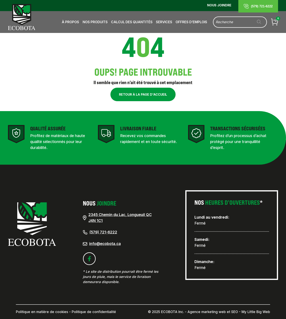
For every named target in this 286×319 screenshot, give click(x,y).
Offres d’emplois (191, 22)
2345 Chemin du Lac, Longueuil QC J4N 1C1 (117, 218)
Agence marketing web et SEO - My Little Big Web (228, 312)
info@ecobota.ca (105, 243)
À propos (70, 22)
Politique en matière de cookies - (43, 312)
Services (164, 22)
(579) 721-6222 (100, 232)
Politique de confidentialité (94, 312)
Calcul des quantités (132, 22)
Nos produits (95, 22)
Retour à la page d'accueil (143, 94)
